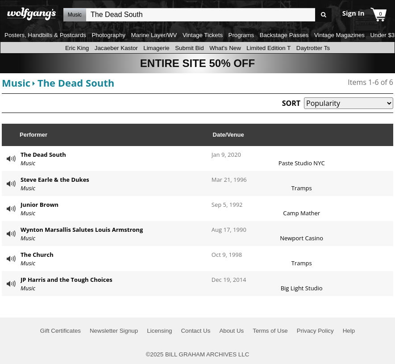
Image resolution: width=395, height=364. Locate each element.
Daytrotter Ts (313, 48)
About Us (231, 330)
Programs (241, 35)
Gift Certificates (60, 330)
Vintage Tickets (203, 35)
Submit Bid (189, 48)
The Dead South (75, 82)
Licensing (159, 330)
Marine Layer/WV (154, 35)
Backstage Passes (284, 35)
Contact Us (195, 330)
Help (349, 330)
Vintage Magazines (339, 35)
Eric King (77, 48)
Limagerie (156, 48)
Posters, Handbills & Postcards (45, 35)
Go (323, 15)
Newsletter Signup (114, 330)
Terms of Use (270, 330)
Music (16, 82)
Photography (108, 35)
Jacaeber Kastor (116, 48)
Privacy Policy (315, 330)
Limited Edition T (268, 48)
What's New (225, 48)
